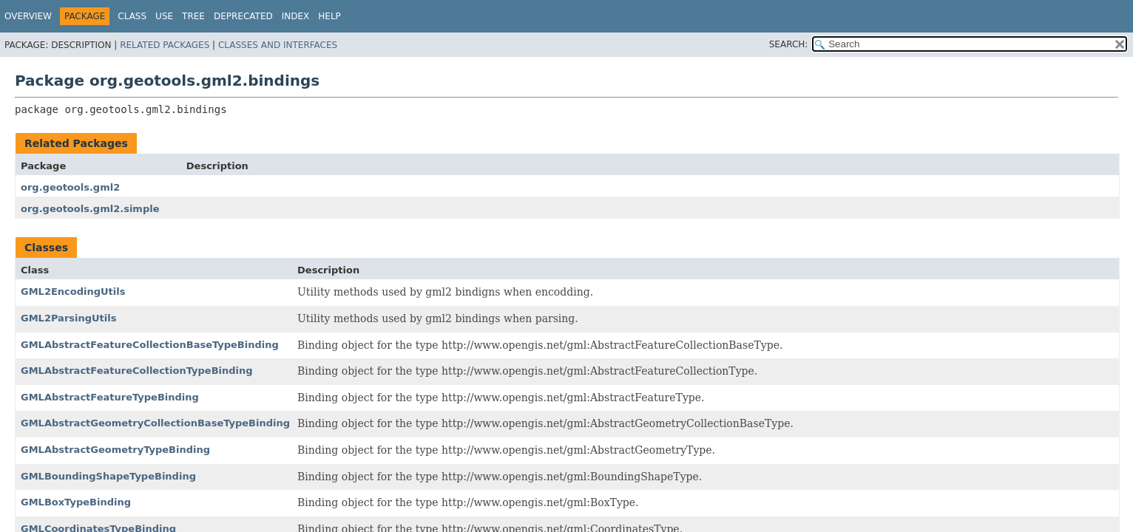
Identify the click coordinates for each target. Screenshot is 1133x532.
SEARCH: (788, 44)
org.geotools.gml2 (70, 187)
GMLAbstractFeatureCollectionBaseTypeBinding (150, 344)
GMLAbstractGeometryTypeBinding (115, 449)
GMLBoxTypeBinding (76, 502)
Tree (193, 16)
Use (164, 16)
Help (329, 16)
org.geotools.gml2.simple (90, 208)
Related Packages (164, 45)
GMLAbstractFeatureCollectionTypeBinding (137, 370)
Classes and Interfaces (277, 45)
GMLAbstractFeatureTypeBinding (110, 397)
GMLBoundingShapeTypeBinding (108, 476)
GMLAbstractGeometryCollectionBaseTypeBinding (155, 423)
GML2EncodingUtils (73, 291)
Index (296, 16)
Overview (28, 16)
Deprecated (243, 16)
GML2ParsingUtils (68, 318)
